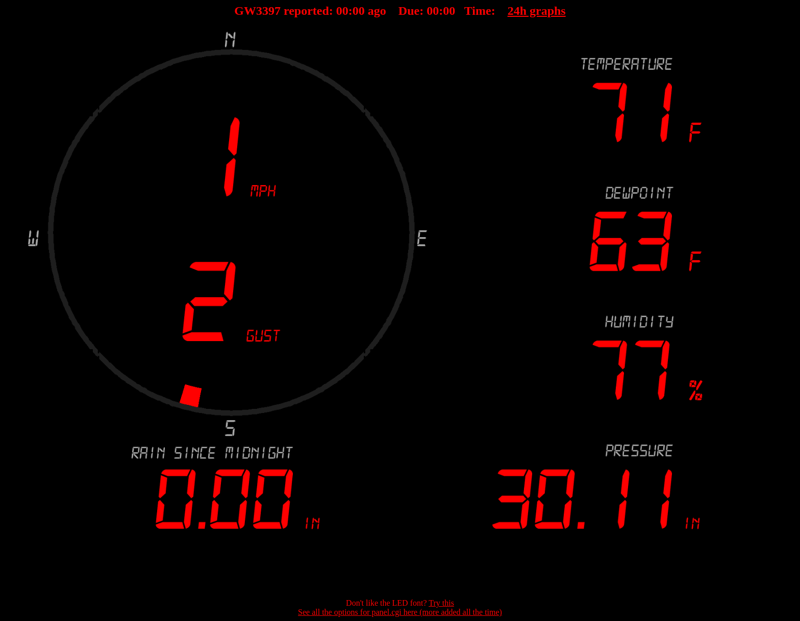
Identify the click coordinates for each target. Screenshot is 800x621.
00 (342, 10)
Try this (441, 603)
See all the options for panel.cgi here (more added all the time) (400, 612)
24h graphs (537, 10)
